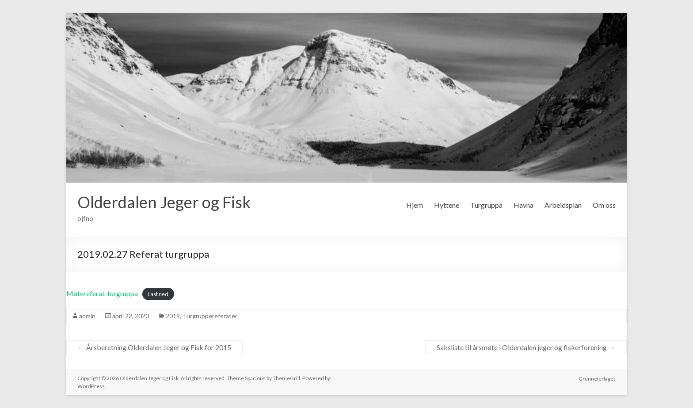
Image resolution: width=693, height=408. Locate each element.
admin (87, 316)
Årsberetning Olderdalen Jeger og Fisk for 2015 (154, 347)
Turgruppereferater (210, 316)
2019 (173, 316)
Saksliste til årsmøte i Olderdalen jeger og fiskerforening (526, 347)
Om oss (604, 205)
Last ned (158, 293)
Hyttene (446, 205)
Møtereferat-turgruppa (102, 293)
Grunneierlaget (597, 378)
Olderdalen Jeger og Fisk (164, 202)
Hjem (414, 205)
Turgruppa (486, 205)
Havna (523, 205)
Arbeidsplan (563, 205)
